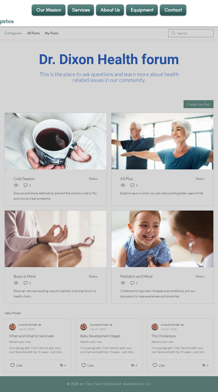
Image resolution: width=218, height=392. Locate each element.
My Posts (51, 33)
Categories (13, 33)
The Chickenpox (163, 336)
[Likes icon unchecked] (12, 365)
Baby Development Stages (100, 336)
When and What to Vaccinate (31, 336)
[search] (191, 33)
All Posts (33, 33)
